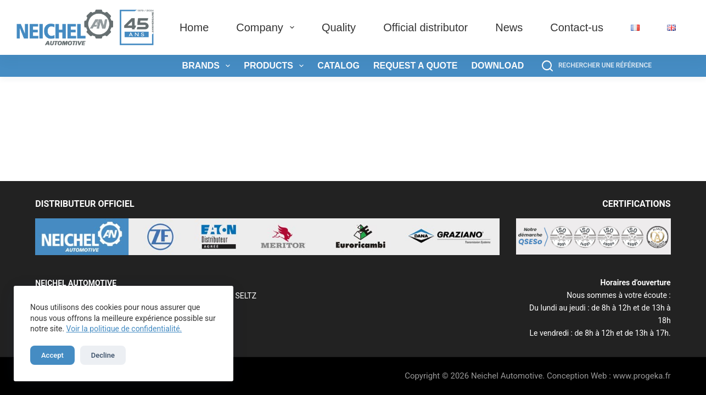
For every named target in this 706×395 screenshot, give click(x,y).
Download (497, 65)
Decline (103, 355)
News (509, 27)
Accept (52, 355)
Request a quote (415, 65)
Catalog (338, 65)
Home (194, 27)
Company (267, 27)
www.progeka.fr (642, 376)
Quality (339, 27)
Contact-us (576, 27)
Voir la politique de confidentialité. (124, 328)
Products (276, 65)
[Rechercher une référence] (597, 65)
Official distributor (425, 27)
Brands (208, 65)
